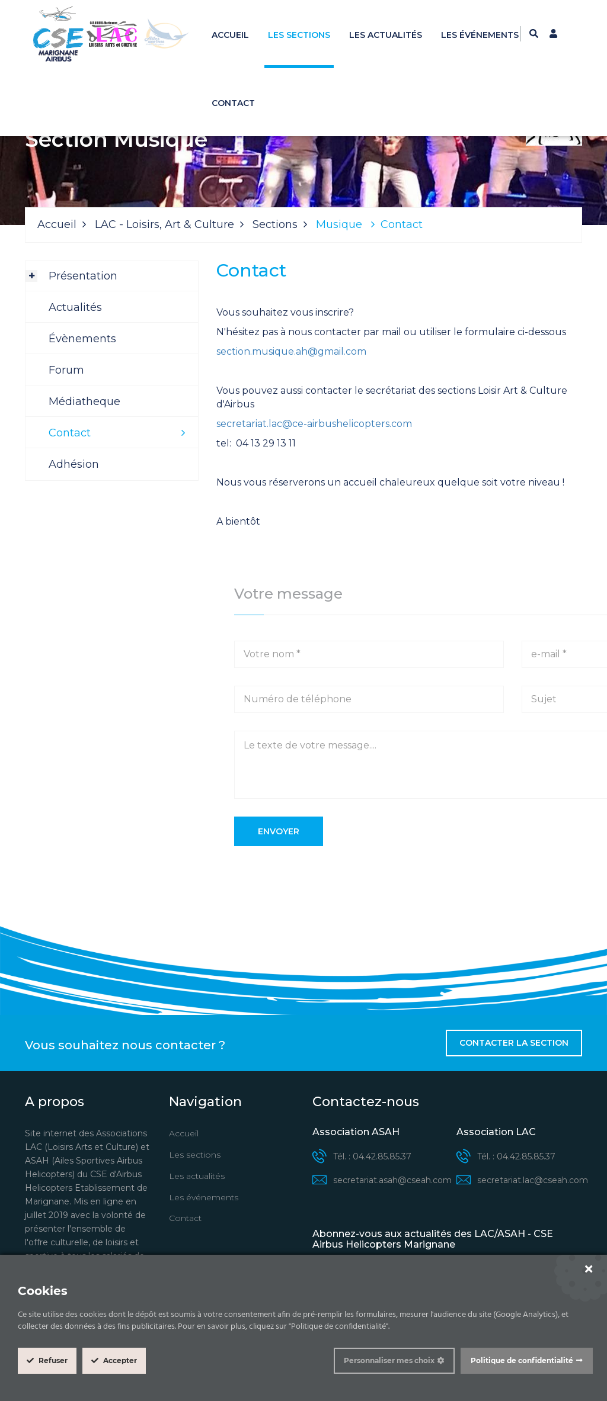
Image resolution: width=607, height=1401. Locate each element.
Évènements (82, 338)
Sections (275, 224)
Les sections (299, 35)
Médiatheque (84, 401)
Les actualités (385, 35)
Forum (66, 370)
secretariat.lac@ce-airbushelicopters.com (314, 423)
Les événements (480, 35)
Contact (233, 103)
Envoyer (278, 831)
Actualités (75, 307)
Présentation (83, 275)
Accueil (230, 35)
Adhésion (74, 464)
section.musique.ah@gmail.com (291, 351)
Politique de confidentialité (522, 1360)
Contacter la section (513, 1042)
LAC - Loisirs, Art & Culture (164, 224)
